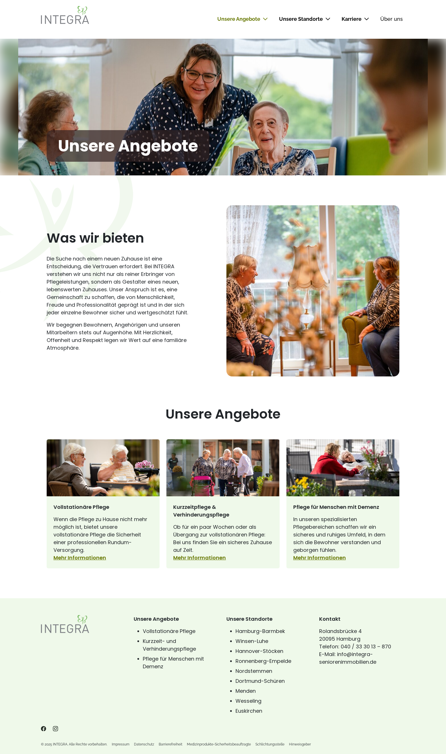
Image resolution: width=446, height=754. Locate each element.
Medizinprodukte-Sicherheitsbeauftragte (219, 744)
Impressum (120, 744)
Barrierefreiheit (170, 744)
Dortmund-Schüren (260, 681)
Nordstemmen (254, 671)
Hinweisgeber (300, 744)
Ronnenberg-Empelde (263, 661)
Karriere (355, 19)
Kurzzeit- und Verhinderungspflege (169, 645)
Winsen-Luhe (252, 641)
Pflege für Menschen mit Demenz (173, 662)
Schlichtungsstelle (269, 744)
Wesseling (248, 700)
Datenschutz (144, 744)
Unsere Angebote (242, 19)
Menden (246, 690)
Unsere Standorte (304, 19)
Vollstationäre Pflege (169, 631)
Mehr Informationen (103, 557)
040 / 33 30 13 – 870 (366, 646)
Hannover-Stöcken (259, 651)
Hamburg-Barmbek (260, 631)
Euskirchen (249, 710)
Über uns (391, 19)
